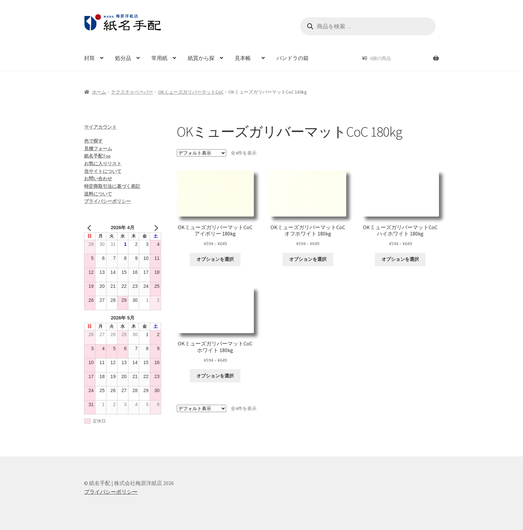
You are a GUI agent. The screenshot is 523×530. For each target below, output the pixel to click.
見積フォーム (98, 149)
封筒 (89, 58)
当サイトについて (102, 171)
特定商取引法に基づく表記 (112, 186)
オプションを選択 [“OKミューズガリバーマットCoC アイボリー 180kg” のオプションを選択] (215, 259)
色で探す (93, 141)
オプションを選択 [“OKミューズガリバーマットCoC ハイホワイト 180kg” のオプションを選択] (400, 259)
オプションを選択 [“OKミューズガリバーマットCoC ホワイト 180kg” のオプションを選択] (215, 376)
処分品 (123, 58)
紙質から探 (201, 58)
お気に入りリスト (102, 164)
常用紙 (159, 58)
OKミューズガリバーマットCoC (190, 92)
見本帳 (245, 58)
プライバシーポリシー (107, 201)
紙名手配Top (97, 156)
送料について (98, 194)
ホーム (99, 92)
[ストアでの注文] (201, 153)
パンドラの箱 (293, 58)
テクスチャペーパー (132, 92)
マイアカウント (100, 127)
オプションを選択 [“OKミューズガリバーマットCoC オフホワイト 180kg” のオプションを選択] (308, 259)
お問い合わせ (98, 179)
